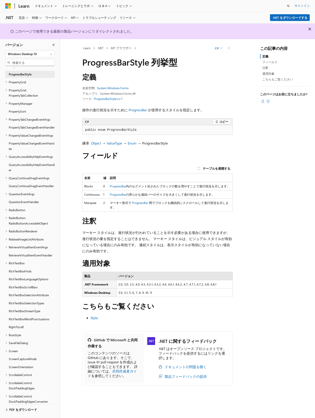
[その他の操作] (229, 48)
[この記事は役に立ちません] (268, 101)
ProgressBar (138, 110)
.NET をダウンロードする (290, 18)
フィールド (270, 62)
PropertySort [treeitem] (17, 111)
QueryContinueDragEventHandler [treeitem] (31, 186)
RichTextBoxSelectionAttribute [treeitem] (29, 295)
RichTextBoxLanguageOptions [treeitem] (28, 279)
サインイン (302, 5)
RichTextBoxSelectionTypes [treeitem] (26, 303)
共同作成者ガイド (112, 373)
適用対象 (268, 73)
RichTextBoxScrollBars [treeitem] (23, 287)
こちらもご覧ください (277, 79)
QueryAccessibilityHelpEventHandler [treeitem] (32, 167)
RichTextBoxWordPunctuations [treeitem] (29, 319)
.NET (100, 48)
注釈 (265, 68)
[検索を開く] (288, 6)
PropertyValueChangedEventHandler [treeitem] (31, 146)
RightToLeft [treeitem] (16, 327)
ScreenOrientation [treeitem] (21, 367)
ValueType (114, 143)
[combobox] (30, 54)
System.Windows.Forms (113, 88)
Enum (132, 143)
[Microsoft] (8, 6)
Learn (87, 48)
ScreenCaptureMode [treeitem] (23, 359)
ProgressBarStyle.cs (107, 99)
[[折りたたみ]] (53, 45)
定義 (265, 56)
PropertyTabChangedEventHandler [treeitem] (32, 127)
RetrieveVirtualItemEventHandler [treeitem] (30, 255)
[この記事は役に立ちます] (262, 101)
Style (94, 317)
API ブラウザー (121, 48)
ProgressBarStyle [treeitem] (20, 74)
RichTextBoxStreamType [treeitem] (24, 311)
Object (96, 143)
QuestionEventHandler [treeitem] (24, 202)
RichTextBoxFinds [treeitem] (20, 271)
